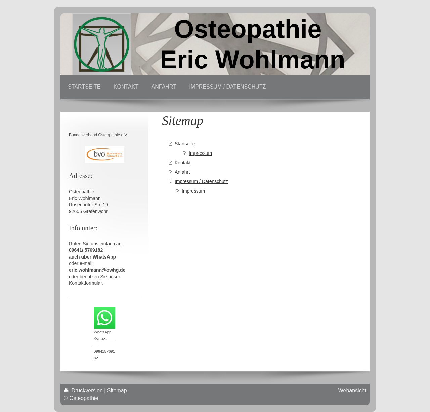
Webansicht (352, 390)
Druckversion (84, 390)
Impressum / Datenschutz (201, 181)
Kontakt (182, 162)
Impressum (200, 153)
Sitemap (117, 390)
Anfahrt (182, 172)
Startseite (185, 143)
